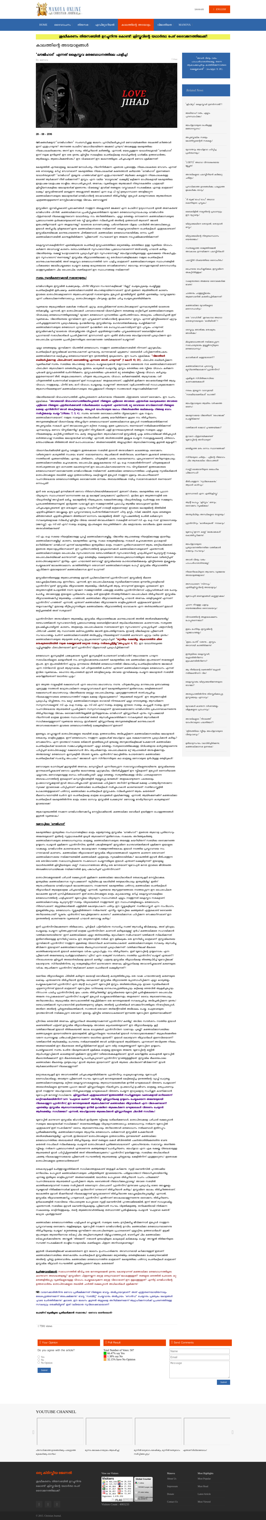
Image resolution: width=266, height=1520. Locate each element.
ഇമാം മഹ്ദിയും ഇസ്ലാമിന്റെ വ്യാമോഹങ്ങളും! (199, 631)
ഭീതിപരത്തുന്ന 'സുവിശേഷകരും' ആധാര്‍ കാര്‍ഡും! (201, 483)
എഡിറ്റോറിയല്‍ (104, 25)
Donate (170, 1494)
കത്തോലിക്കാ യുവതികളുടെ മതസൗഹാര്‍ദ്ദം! (199, 307)
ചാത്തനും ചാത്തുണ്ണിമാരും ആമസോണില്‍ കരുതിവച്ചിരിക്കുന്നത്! (204, 295)
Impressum (172, 1486)
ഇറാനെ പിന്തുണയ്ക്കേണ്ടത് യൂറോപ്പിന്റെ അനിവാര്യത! (199, 438)
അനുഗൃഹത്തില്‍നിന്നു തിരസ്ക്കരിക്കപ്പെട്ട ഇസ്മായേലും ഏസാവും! (204, 696)
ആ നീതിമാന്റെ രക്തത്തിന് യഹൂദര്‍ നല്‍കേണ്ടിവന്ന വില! (203, 671)
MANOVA (185, 24)
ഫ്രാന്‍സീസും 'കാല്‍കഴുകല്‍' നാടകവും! (205, 523)
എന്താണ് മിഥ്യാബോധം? (195, 1450)
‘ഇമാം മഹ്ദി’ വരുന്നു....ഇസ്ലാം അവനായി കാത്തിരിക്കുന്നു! (201, 644)
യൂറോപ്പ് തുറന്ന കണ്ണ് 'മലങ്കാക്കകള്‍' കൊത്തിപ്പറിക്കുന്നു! (203, 534)
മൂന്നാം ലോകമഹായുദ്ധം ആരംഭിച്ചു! (102, 1450)
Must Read (203, 1486)
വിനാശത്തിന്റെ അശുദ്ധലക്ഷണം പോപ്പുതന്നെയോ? (201, 619)
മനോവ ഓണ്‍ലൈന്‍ (100, 1313)
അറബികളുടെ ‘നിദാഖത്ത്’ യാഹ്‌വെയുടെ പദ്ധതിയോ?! (200, 721)
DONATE (199, 9)
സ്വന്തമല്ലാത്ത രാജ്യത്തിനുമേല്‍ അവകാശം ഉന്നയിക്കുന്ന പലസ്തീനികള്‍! (205, 250)
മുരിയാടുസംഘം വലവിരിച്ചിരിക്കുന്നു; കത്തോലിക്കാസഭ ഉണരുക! (202, 745)
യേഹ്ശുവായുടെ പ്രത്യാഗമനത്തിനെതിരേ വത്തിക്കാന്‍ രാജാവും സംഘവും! (203, 548)
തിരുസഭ (82, 25)
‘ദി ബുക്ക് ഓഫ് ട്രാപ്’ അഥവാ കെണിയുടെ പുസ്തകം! (200, 201)
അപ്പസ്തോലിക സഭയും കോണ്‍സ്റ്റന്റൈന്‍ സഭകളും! (199, 139)
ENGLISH (219, 9)
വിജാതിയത (164, 25)
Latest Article (204, 1494)
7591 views (45, 1326)
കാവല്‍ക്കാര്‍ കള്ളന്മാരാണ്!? (200, 357)
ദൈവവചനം (62, 25)
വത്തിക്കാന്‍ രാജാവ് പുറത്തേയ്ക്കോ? (204, 428)
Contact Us (172, 1501)
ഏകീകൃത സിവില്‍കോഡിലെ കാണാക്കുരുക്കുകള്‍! (200, 380)
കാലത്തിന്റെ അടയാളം (135, 25)
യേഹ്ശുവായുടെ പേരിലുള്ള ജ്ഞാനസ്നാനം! (199, 127)
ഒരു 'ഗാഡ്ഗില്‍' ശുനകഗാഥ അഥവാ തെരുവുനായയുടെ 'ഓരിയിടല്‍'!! (204, 319)
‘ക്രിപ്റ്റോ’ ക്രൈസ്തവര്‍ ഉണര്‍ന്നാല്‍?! (204, 104)
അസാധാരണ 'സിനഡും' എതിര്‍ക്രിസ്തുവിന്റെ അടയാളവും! (201, 586)
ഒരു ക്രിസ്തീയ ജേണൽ (54, 1473)
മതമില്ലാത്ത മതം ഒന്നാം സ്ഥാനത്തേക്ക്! (205, 448)
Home (43, 24)
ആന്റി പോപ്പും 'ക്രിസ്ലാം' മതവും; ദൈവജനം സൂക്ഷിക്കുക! (201, 504)
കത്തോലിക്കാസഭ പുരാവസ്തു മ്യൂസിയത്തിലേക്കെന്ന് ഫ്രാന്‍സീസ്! (203, 368)
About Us (171, 1478)
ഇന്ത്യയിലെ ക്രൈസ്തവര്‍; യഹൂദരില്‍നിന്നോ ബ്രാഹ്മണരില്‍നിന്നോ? (198, 658)
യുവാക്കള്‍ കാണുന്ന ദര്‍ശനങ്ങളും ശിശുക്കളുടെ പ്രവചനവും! (202, 708)
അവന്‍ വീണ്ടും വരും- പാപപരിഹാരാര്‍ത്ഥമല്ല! (197, 561)
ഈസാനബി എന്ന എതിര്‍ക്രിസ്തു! (202, 494)
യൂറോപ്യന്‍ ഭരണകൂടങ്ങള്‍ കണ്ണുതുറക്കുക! (205, 596)
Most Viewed (204, 1501)
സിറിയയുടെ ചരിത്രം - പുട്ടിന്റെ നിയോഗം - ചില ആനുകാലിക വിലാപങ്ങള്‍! (205, 459)
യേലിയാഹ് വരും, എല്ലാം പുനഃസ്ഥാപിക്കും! (198, 115)
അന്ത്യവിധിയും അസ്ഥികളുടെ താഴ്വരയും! (205, 515)
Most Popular (204, 1478)
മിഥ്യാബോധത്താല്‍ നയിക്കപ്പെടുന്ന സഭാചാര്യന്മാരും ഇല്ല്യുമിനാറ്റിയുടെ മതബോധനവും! (202, 345)
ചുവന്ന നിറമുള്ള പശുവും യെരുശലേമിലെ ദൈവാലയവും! (201, 606)
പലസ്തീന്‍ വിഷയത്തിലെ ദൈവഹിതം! (204, 260)
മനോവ (44, 60)
